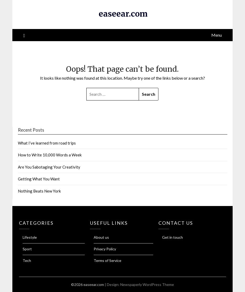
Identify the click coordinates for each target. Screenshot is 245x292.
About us (101, 237)
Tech (27, 260)
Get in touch (172, 237)
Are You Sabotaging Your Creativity (49, 167)
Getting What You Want (39, 178)
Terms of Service (107, 260)
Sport (27, 249)
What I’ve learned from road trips (47, 143)
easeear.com (123, 14)
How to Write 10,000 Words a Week (50, 154)
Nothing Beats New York (39, 191)
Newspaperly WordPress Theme (147, 284)
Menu (216, 34)
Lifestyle (30, 237)
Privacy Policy (105, 249)
